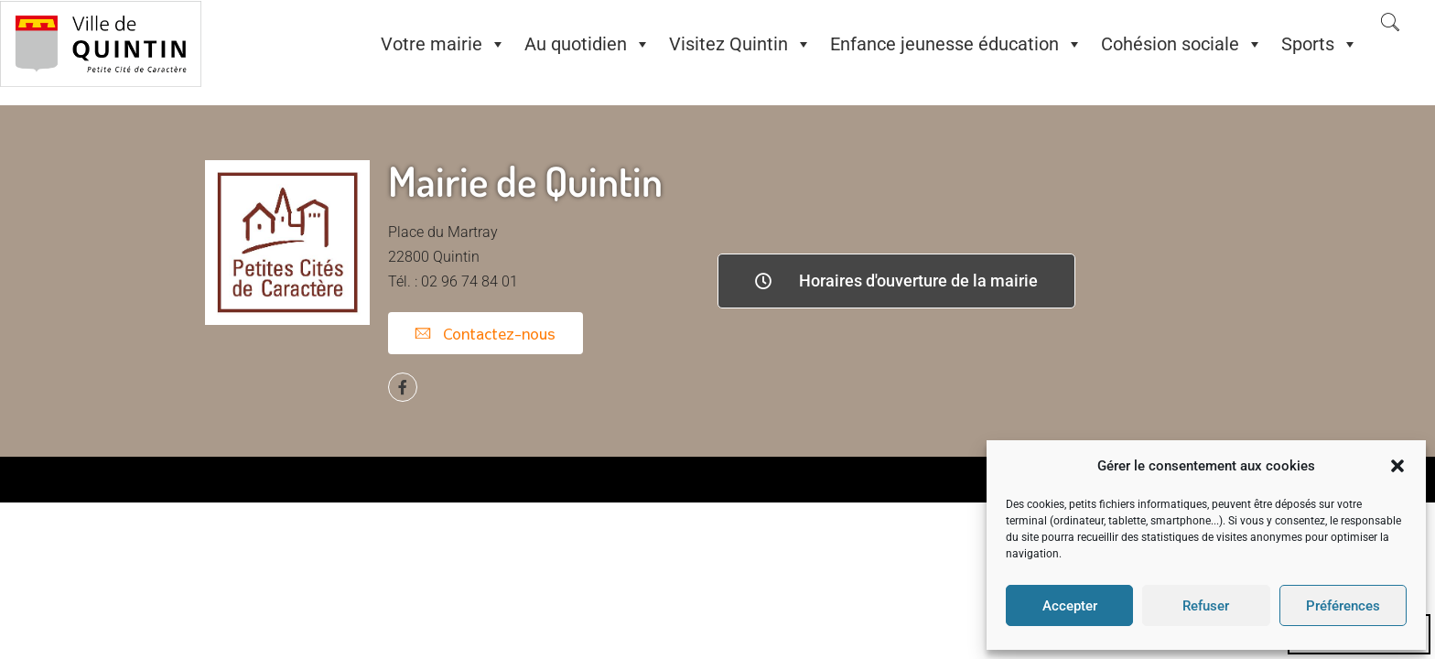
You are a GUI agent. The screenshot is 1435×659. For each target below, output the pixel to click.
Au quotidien (587, 44)
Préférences (1343, 606)
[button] (1397, 466)
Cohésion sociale (1182, 44)
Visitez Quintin (740, 44)
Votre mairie (443, 44)
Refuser (1205, 606)
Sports (1319, 44)
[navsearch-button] (1390, 23)
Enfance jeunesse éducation (956, 44)
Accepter (1069, 606)
